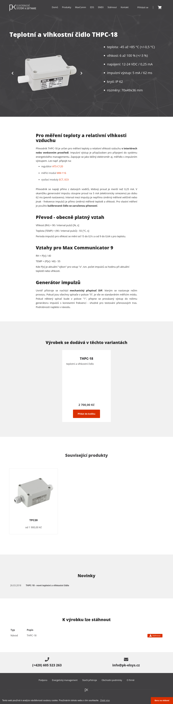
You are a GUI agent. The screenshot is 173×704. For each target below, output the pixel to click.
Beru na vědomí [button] (162, 700)
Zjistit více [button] (105, 700)
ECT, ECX (64, 179)
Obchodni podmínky (112, 680)
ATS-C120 (57, 166)
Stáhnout (112, 7)
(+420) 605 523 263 (47, 662)
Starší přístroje (89, 680)
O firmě (130, 680)
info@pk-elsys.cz (126, 662)
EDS (92, 10)
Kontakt (125, 7)
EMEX (100, 10)
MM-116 (61, 173)
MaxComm (80, 10)
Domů (54, 7)
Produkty (66, 10)
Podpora (43, 680)
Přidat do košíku (86, 413)
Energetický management (64, 680)
